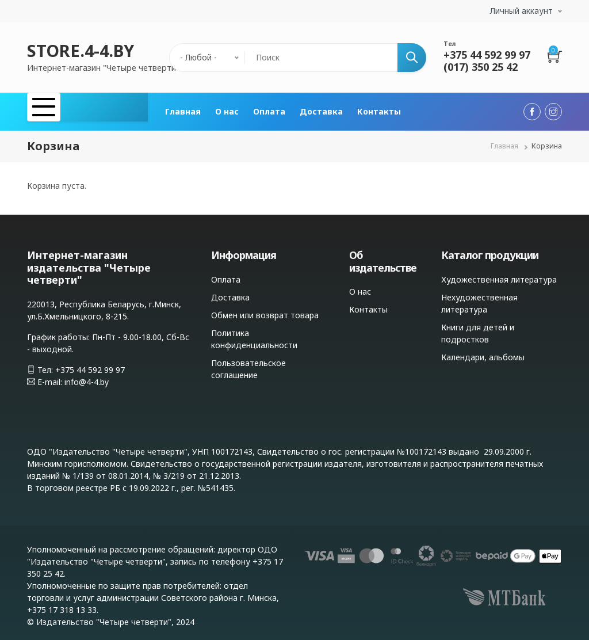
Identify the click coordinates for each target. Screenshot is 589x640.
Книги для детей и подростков (477, 328)
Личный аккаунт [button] (521, 10)
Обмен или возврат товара (265, 309)
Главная (183, 109)
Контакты (379, 109)
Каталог (60, 109)
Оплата (269, 109)
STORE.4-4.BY (80, 50)
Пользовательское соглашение (248, 363)
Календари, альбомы (483, 351)
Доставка (321, 109)
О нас (227, 109)
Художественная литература (499, 274)
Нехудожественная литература (479, 298)
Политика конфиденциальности (254, 333)
